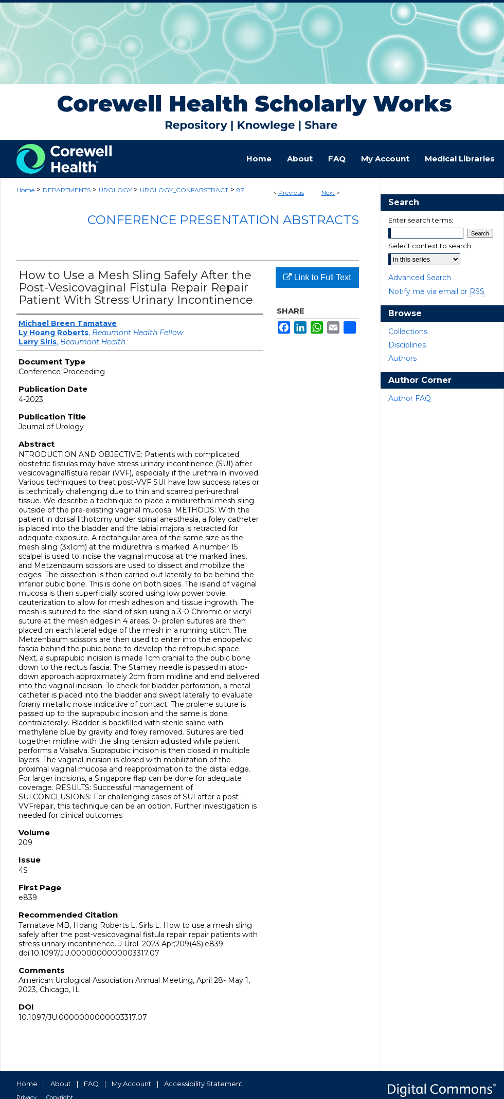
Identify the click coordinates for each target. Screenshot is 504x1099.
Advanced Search (419, 277)
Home (25, 190)
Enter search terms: (420, 220)
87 (240, 190)
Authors (402, 358)
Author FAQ (409, 398)
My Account (131, 1083)
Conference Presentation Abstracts (223, 219)
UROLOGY (115, 190)
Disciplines (407, 345)
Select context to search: (430, 246)
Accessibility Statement (203, 1083)
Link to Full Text (317, 277)
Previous (291, 192)
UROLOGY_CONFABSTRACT (184, 190)
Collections (407, 331)
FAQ (91, 1083)
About (60, 1083)
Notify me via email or (436, 291)
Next (328, 192)
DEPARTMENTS (67, 190)
